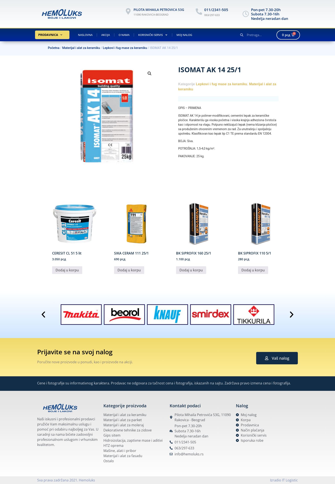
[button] (149, 73)
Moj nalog (184, 35)
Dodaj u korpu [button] (67, 270)
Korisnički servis (153, 34)
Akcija (105, 35)
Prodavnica (50, 35)
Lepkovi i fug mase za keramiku (125, 48)
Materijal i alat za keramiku (81, 48)
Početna (53, 48)
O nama (124, 35)
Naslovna (85, 35)
